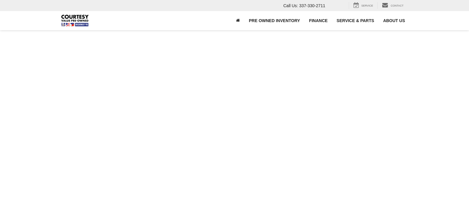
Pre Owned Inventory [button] (274, 20)
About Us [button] (394, 20)
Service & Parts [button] (355, 20)
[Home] (238, 20)
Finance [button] (318, 20)
